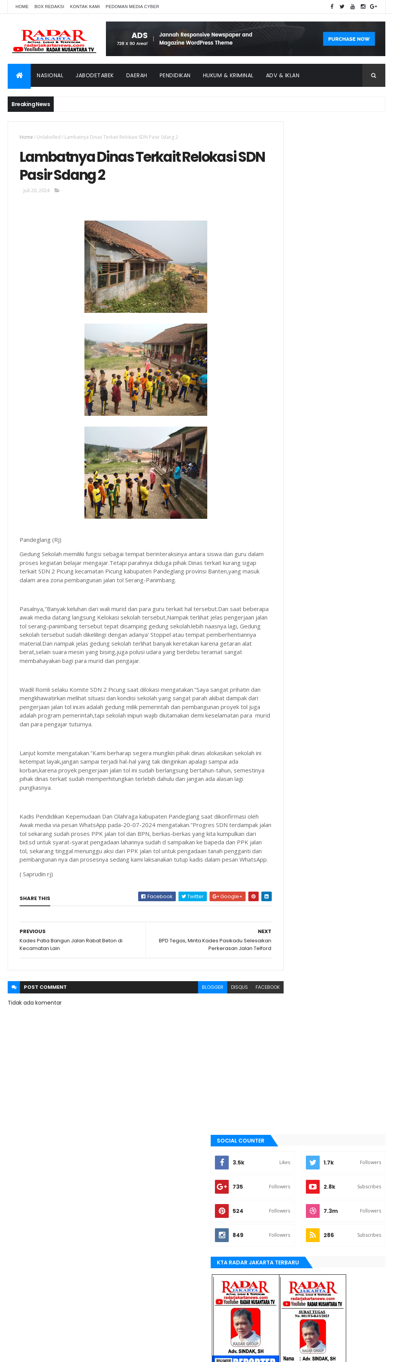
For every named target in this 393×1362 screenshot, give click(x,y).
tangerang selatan (296, 1058)
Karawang (286, 941)
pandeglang (288, 1006)
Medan (281, 980)
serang (282, 1019)
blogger (184, 1026)
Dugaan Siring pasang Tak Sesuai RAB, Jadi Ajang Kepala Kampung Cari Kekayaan (342, 553)
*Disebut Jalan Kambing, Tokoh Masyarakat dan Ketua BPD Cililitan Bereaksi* (342, 637)
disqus (211, 1026)
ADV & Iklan (283, 75)
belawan (283, 863)
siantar (282, 1032)
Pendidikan (175, 75)
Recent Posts (297, 664)
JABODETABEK (288, 889)
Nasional (50, 75)
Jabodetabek (95, 75)
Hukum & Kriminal (228, 75)
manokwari (287, 967)
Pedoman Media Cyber (132, 6)
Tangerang (287, 1045)
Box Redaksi (49, 6)
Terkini (281, 1071)
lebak (280, 954)
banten (282, 824)
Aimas (280, 811)
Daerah (136, 75)
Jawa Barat (287, 915)
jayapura (284, 928)
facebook (240, 1026)
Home (21, 6)
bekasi (281, 850)
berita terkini (289, 876)
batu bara (285, 837)
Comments (356, 664)
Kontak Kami (85, 6)
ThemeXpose (50, 1351)
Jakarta (283, 902)
